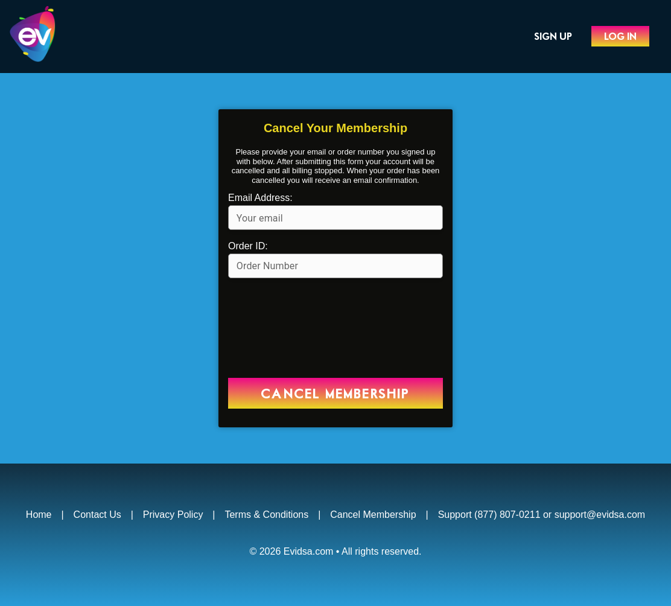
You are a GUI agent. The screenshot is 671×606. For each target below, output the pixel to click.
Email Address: (260, 198)
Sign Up (553, 37)
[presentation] (335, 328)
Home (39, 514)
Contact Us (97, 514)
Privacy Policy (173, 514)
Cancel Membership (373, 514)
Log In (620, 37)
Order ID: (248, 246)
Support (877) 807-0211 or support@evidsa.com (542, 514)
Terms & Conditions (266, 514)
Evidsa (51, 36)
